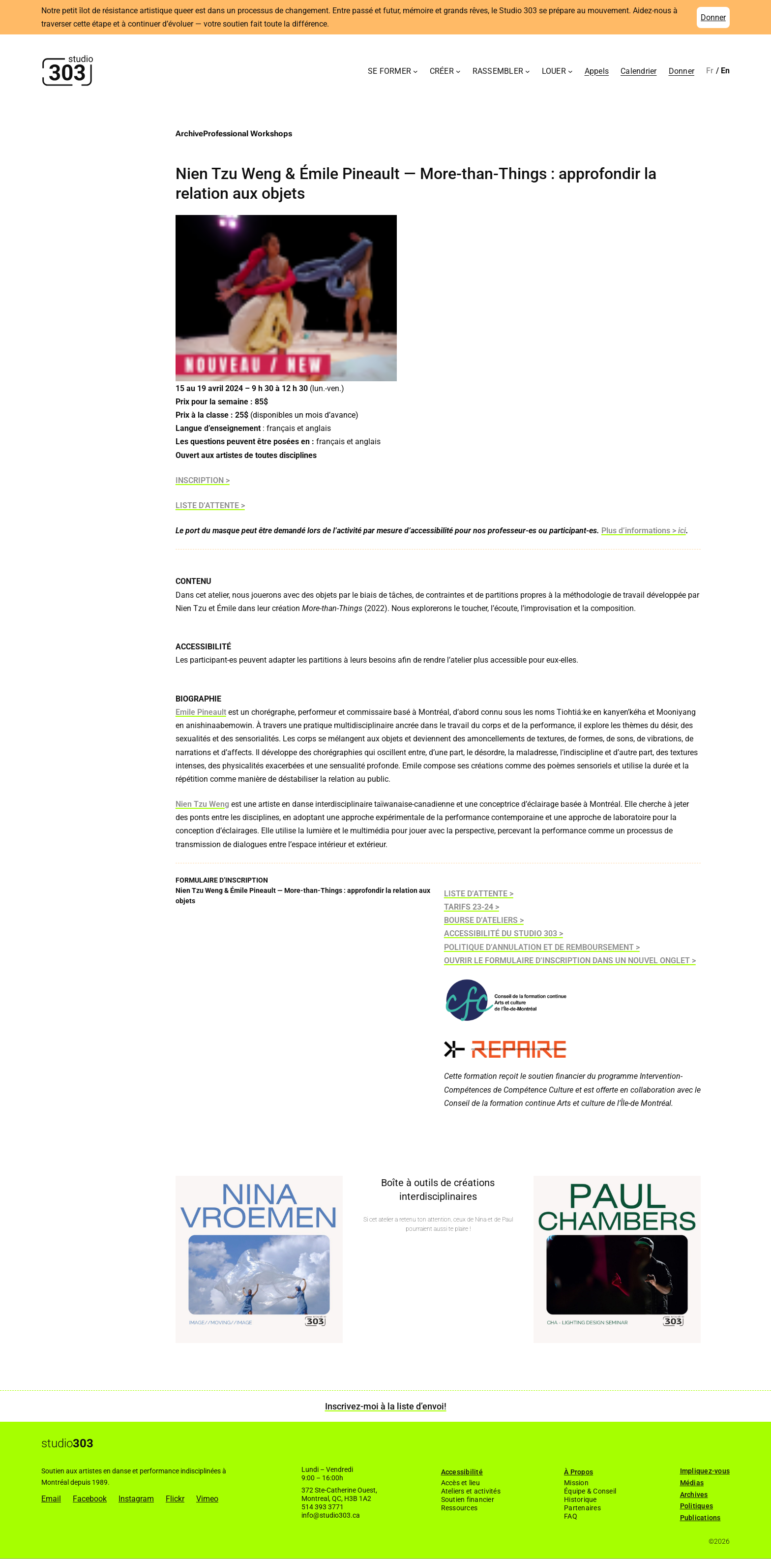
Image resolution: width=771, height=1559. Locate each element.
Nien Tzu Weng (202, 804)
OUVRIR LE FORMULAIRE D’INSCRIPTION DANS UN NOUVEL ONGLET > (570, 960)
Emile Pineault (201, 712)
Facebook (90, 1498)
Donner (713, 17)
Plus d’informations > (639, 530)
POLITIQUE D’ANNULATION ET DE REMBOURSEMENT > (542, 947)
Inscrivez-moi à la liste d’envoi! (385, 1406)
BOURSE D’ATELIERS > (484, 920)
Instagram (136, 1498)
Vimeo (207, 1498)
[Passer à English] (725, 71)
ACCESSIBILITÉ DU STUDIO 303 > (503, 933)
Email (51, 1498)
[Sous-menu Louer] (570, 70)
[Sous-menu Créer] (458, 70)
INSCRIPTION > (203, 480)
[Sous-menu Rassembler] (527, 70)
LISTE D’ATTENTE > (210, 505)
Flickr (175, 1498)
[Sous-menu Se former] (415, 70)
